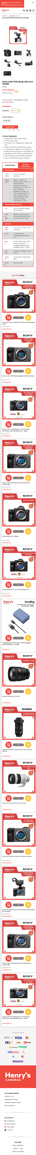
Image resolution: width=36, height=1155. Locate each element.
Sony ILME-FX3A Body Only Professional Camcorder (16, 964)
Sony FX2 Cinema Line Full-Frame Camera (16, 856)
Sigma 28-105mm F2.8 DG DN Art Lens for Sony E (17, 750)
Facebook (10, 1121)
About (15, 1148)
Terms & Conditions (12, 1102)
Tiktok (8, 1130)
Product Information (25, 165)
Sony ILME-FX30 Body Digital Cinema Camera (18, 376)
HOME (4, 16)
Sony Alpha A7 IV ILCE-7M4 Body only (15, 589)
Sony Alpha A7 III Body (10, 536)
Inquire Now (10, 127)
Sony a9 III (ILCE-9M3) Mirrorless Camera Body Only (18, 323)
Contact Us (9, 1096)
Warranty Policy (11, 1099)
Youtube (9, 1127)
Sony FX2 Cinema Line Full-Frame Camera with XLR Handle (18, 910)
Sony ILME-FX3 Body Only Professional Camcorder (16, 483)
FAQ (21, 1148)
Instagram (10, 1124)
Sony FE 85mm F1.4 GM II (11, 696)
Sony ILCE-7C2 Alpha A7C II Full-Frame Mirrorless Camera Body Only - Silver (16, 1017)
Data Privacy (10, 1105)
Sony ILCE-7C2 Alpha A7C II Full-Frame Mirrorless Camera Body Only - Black (16, 430)
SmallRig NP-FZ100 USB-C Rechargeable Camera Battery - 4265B (16, 643)
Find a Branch (18, 1145)
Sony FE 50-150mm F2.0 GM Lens (14, 803)
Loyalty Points (18, 1151)
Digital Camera (13, 16)
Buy (18, 317)
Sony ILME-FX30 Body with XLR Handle (15, 18)
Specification (10, 165)
